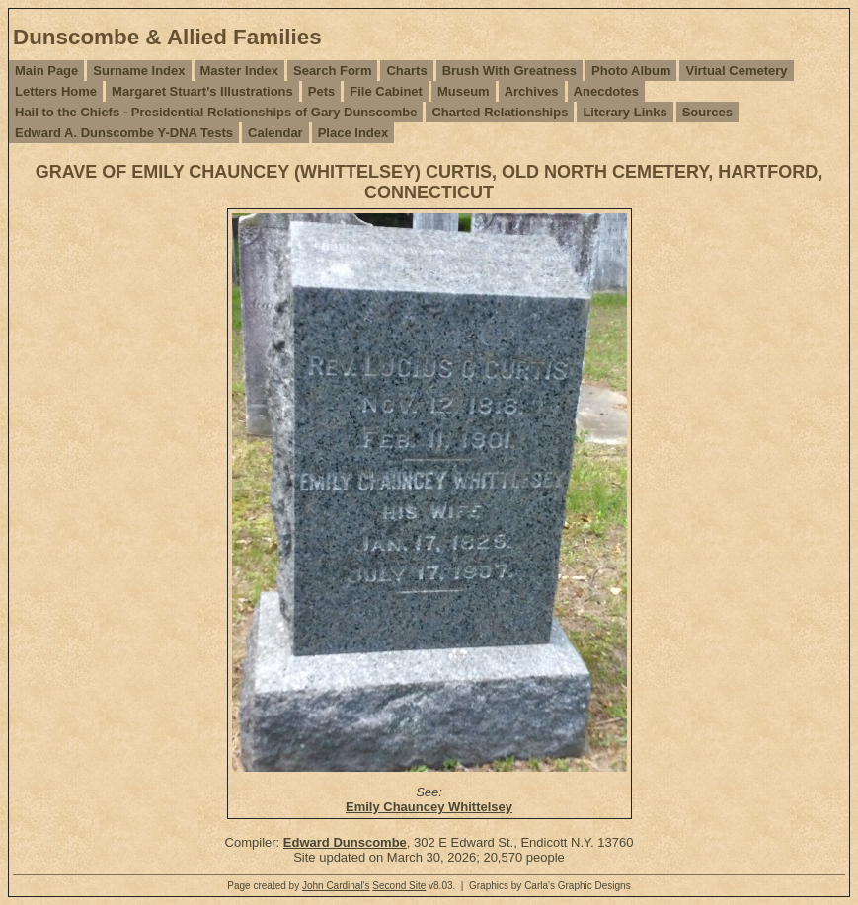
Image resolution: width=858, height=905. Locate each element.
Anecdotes (606, 91)
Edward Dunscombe (345, 842)
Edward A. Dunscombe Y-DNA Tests (124, 132)
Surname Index (139, 70)
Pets (321, 91)
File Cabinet (386, 91)
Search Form (332, 70)
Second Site (399, 885)
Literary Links (624, 112)
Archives (532, 91)
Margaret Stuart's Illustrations (202, 91)
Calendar (275, 132)
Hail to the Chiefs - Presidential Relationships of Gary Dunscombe (216, 112)
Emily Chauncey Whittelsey (429, 806)
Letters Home (56, 91)
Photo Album (630, 70)
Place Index (353, 132)
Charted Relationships (499, 112)
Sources (707, 112)
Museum (463, 91)
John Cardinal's (336, 885)
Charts (406, 70)
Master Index (239, 70)
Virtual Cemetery (736, 70)
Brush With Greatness (509, 70)
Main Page (46, 70)
